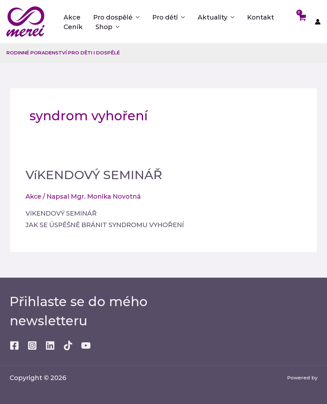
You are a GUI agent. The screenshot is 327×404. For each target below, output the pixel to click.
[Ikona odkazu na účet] (318, 22)
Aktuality (212, 17)
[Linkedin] (50, 345)
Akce (72, 17)
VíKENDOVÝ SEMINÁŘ (97, 174)
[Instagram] (32, 345)
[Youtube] (86, 345)
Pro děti (165, 17)
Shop (103, 27)
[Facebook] (14, 345)
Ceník (73, 27)
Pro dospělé (113, 17)
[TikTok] (68, 345)
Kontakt (260, 17)
